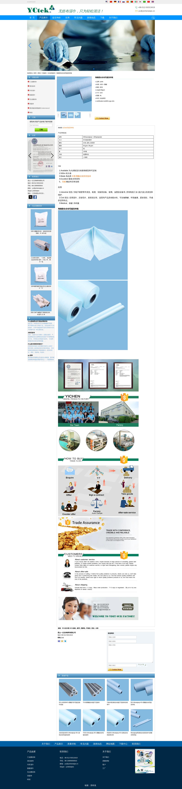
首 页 (32, 17)
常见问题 (78, 17)
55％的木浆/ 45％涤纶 (69, 628)
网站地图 (110, 744)
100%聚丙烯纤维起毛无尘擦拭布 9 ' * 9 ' (41, 287)
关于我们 (113, 17)
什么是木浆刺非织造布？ (35, 345)
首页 (35, 73)
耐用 (78, 628)
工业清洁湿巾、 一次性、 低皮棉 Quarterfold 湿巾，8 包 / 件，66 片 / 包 (41, 260)
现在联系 (41, 201)
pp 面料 (30, 356)
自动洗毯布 (51, 73)
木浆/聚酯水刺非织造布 (81, 176)
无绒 (64, 182)
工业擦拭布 (33, 82)
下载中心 (123, 744)
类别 (39, 73)
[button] (88, 68)
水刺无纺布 (31, 333)
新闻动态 (91, 17)
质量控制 (71, 744)
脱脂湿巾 (32, 95)
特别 (31, 112)
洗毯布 (44, 73)
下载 (102, 17)
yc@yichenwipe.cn (146, 11)
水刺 (97, 628)
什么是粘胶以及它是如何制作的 (37, 322)
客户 (104, 764)
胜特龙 (93, 785)
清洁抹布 (32, 86)
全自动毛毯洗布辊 (68, 127)
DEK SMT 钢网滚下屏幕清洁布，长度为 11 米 (41, 313)
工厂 (104, 768)
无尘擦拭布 (33, 99)
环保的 (88, 628)
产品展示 (43, 17)
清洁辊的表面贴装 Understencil (40, 108)
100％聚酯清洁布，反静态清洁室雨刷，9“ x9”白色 (41, 232)
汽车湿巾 (32, 90)
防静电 (83, 628)
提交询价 (56, 17)
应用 (67, 17)
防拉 (93, 628)
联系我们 (136, 744)
